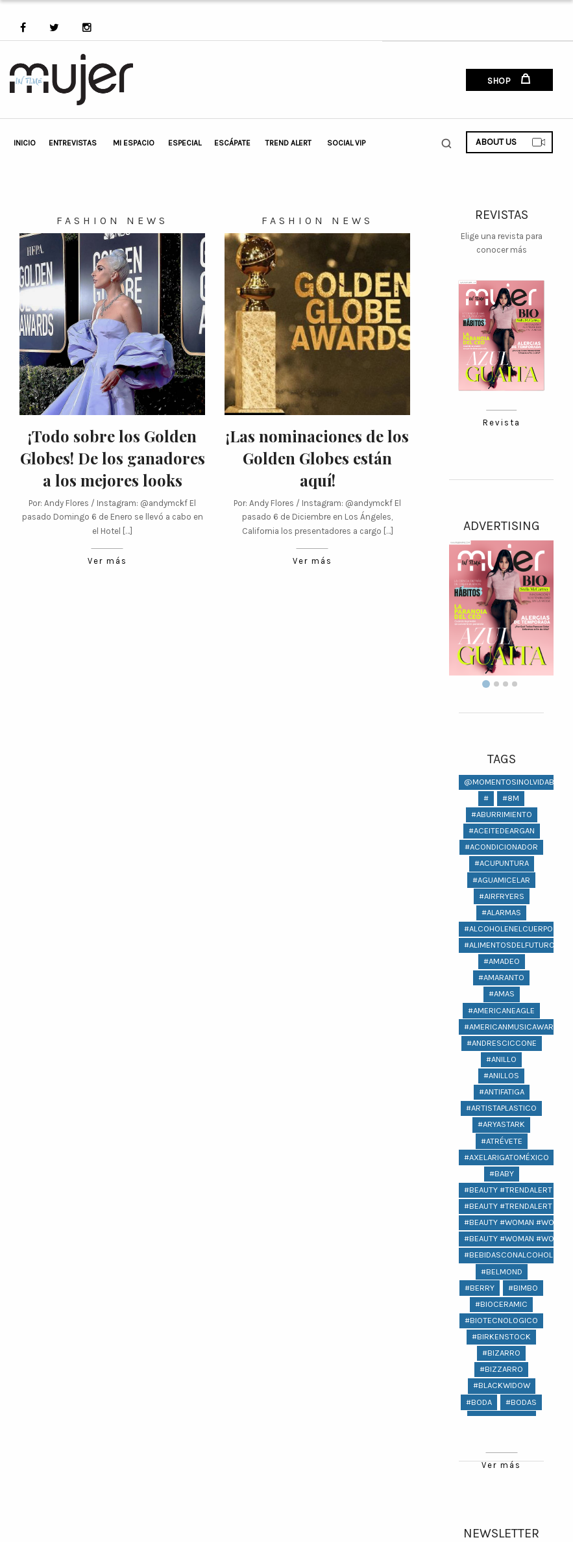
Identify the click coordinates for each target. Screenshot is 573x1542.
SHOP (509, 79)
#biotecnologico (501, 1320)
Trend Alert (288, 142)
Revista (501, 423)
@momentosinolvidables (516, 782)
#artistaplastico (501, 1108)
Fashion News (112, 220)
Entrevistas (73, 142)
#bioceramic (501, 1304)
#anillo (501, 1059)
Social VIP (346, 142)
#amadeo (501, 961)
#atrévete (501, 1141)
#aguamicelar (501, 880)
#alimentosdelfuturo (509, 945)
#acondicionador (501, 847)
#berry (479, 1288)
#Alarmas (501, 912)
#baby (501, 1173)
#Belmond (501, 1271)
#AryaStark (501, 1124)
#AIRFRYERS (501, 896)
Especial (184, 142)
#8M (510, 798)
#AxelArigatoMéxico (506, 1157)
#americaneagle (501, 1010)
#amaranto (501, 977)
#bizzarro (501, 1369)
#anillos (501, 1075)
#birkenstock (501, 1336)
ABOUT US (511, 142)
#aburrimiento (501, 814)
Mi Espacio (133, 142)
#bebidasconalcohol (508, 1254)
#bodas (521, 1402)
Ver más (107, 561)
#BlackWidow (501, 1385)
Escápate (232, 142)
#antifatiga (501, 1091)
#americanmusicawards (514, 1026)
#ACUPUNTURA (501, 863)
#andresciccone (502, 1043)
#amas (502, 993)
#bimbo (523, 1288)
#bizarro (501, 1353)
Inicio (25, 142)
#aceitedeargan (502, 830)
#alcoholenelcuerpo (508, 928)
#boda (479, 1402)
